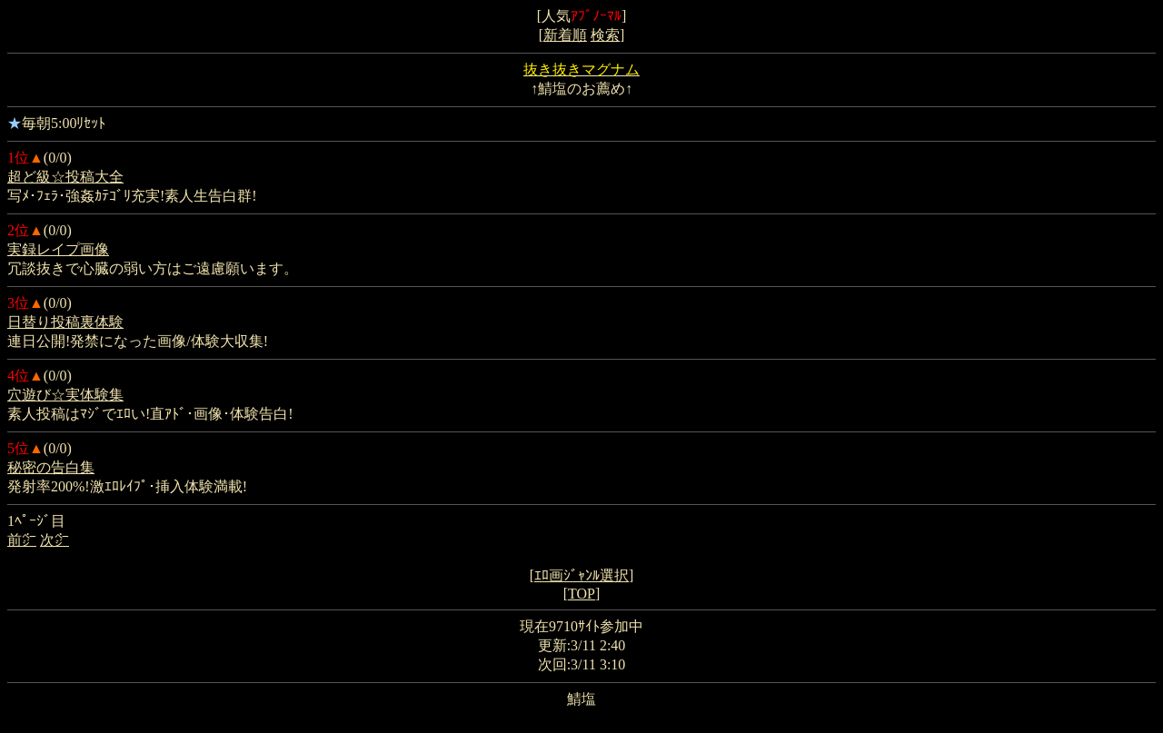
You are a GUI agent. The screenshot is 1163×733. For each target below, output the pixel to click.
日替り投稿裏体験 (65, 322)
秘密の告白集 (50, 467)
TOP (581, 593)
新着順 (565, 35)
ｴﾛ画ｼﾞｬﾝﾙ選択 (581, 575)
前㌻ (21, 540)
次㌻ (54, 540)
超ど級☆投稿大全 (65, 176)
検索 (605, 35)
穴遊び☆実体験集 (65, 394)
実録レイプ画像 (58, 249)
